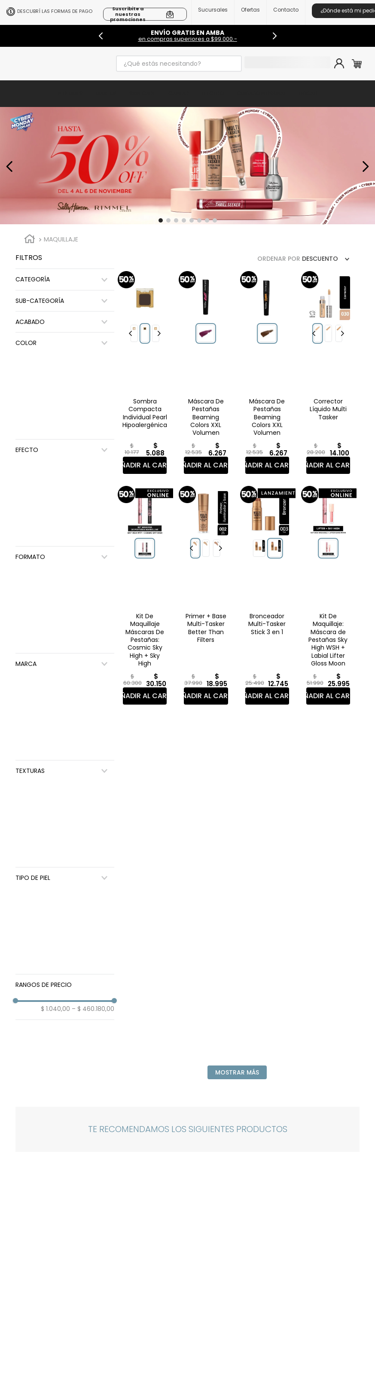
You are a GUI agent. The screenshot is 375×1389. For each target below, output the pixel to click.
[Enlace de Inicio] (29, 240)
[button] (161, 220)
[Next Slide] (274, 36)
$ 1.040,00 (55, 1008)
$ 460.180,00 (93, 1008)
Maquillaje (61, 239)
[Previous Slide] (101, 36)
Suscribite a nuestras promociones (128, 14)
